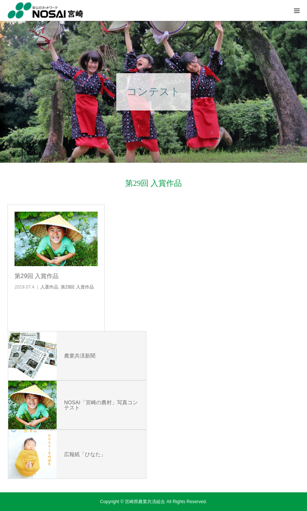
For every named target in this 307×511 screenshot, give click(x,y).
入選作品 (49, 287)
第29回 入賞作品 (36, 276)
